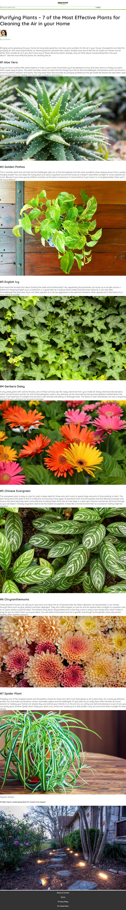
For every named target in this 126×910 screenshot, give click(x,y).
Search (98, 7)
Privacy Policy (63, 902)
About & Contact (63, 893)
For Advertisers (63, 906)
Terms (63, 897)
